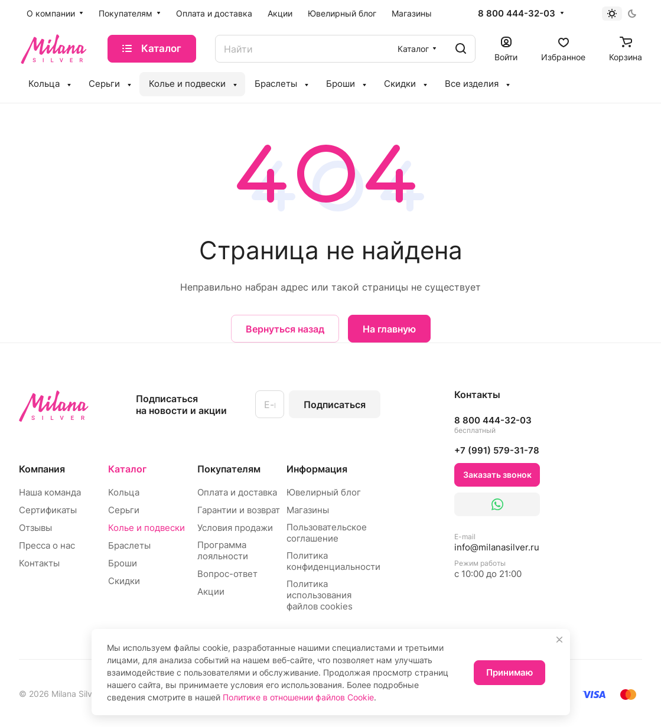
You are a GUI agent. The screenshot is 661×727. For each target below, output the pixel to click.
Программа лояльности (222, 550)
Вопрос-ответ (227, 573)
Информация (316, 469)
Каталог (127, 469)
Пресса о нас (47, 545)
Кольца (123, 492)
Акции (210, 591)
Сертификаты (48, 510)
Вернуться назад (285, 329)
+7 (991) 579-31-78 (496, 450)
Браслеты (129, 545)
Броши (122, 563)
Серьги (123, 510)
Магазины (307, 510)
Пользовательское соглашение (326, 532)
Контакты (39, 563)
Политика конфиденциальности (333, 561)
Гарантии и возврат (238, 510)
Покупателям (229, 469)
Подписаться (335, 404)
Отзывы (35, 527)
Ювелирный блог (323, 492)
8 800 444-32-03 (516, 13)
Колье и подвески (146, 527)
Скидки (124, 580)
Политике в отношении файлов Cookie (298, 697)
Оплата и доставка (237, 492)
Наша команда (50, 492)
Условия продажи (235, 527)
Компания (42, 469)
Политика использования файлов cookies (319, 595)
